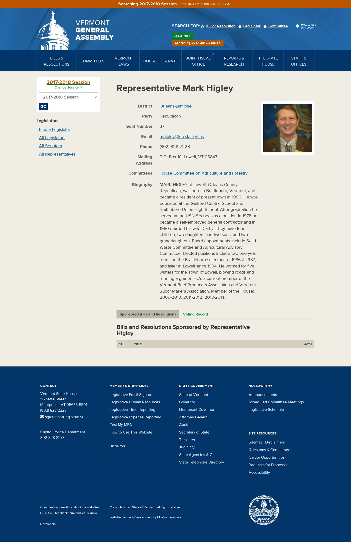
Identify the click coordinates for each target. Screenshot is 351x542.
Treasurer (187, 439)
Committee (276, 26)
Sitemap (256, 442)
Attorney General (193, 417)
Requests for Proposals (268, 465)
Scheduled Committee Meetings (276, 402)
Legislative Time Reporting (132, 409)
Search (183, 36)
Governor (187, 402)
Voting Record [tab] (195, 314)
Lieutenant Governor (196, 409)
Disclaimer (117, 446)
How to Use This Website (131, 432)
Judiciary (187, 447)
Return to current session (205, 4)
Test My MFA (121, 424)
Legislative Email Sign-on (131, 394)
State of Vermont (193, 394)
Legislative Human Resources (135, 402)
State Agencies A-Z (195, 454)
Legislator (250, 26)
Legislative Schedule (266, 409)
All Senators (50, 146)
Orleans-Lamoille (176, 106)
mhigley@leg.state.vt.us (182, 136)
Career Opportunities (266, 457)
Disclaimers (275, 442)
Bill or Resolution (218, 26)
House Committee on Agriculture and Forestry (204, 173)
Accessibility (259, 472)
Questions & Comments (269, 449)
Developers (48, 524)
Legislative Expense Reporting (135, 417)
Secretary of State (194, 432)
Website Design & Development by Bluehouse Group (145, 517)
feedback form (65, 513)
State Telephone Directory (201, 462)
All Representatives (57, 154)
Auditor (185, 424)
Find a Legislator (54, 129)
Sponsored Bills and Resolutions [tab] (148, 314)
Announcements (263, 394)
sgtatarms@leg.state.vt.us (64, 416)
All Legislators (52, 138)
